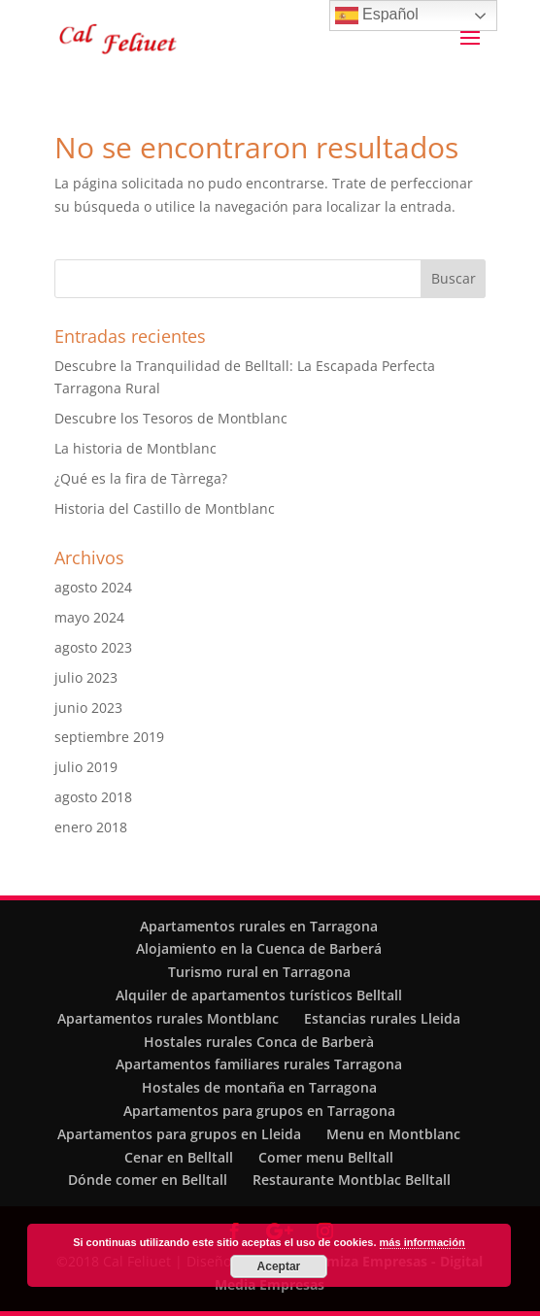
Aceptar (279, 1266)
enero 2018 (90, 827)
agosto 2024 (93, 587)
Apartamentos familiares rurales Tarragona (259, 1064)
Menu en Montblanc (393, 1134)
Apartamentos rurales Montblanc (168, 1018)
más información (422, 1242)
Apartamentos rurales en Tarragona (259, 926)
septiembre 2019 (109, 736)
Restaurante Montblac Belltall (352, 1179)
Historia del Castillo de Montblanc (164, 508)
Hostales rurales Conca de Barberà (259, 1041)
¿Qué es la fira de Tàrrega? (140, 478)
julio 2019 (86, 767)
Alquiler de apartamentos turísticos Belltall (259, 995)
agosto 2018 (93, 797)
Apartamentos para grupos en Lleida (179, 1134)
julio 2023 (86, 677)
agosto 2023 (93, 647)
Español (377, 15)
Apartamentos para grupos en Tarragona (259, 1110)
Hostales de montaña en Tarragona (259, 1087)
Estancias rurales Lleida (382, 1018)
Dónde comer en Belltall (147, 1179)
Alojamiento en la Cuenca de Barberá (259, 948)
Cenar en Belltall (178, 1157)
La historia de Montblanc (135, 448)
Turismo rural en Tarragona (259, 971)
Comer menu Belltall (325, 1157)
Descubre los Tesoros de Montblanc (170, 418)
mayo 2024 (89, 617)
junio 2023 (88, 707)
